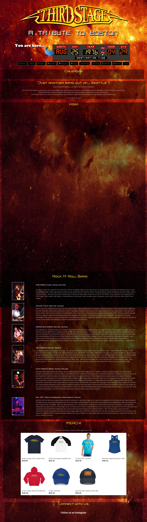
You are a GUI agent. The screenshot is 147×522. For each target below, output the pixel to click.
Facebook (41, 63)
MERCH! (31, 63)
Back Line (117, 63)
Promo (126, 63)
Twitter (74, 63)
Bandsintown (84, 63)
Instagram (51, 63)
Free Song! (96, 63)
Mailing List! (63, 63)
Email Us (22, 63)
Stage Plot (106, 63)
